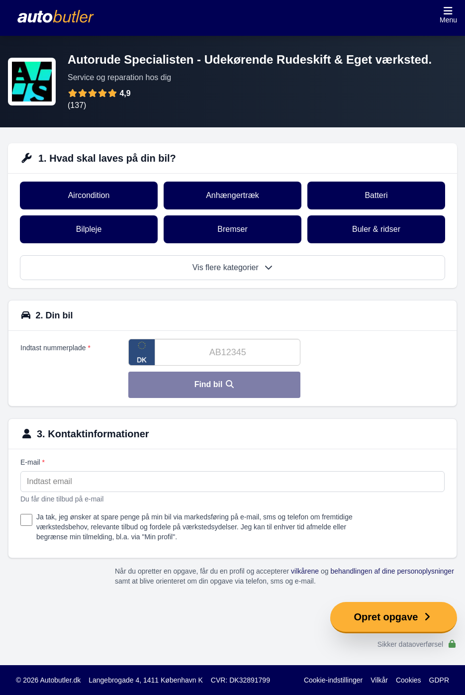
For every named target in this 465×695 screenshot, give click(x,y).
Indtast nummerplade (55, 348)
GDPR (439, 680)
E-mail (32, 462)
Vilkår (379, 680)
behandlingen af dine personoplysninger (392, 571)
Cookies (408, 680)
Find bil (214, 384)
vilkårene (305, 571)
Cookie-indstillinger (333, 680)
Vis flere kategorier (232, 267)
